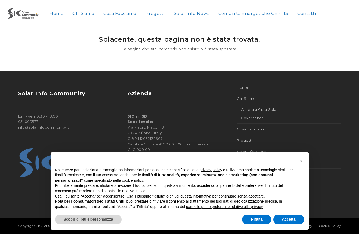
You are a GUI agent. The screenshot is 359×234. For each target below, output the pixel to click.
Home (242, 87)
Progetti (244, 140)
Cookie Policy (330, 226)
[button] (301, 161)
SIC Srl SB (45, 226)
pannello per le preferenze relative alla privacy (224, 206)
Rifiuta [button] (257, 219)
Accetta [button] (289, 219)
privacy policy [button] (211, 170)
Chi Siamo (246, 98)
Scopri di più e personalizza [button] (88, 219)
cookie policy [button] (132, 180)
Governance (252, 118)
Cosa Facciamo (251, 129)
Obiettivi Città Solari (260, 109)
